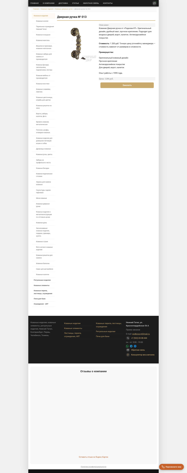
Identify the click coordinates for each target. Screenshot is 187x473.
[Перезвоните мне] (171, 467)
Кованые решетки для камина (44, 256)
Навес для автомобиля (44, 269)
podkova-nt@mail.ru (141, 334)
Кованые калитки (42, 274)
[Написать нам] (154, 3)
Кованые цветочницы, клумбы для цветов (44, 99)
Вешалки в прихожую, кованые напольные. (44, 47)
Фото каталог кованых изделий (44, 248)
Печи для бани (39, 299)
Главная (34, 3)
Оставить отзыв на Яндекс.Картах (93, 457)
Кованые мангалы (43, 40)
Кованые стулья (42, 241)
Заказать (127, 85)
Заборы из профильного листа (43, 161)
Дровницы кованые (43, 149)
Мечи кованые (41, 198)
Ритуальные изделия (42, 280)
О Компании (49, 3)
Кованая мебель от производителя (43, 77)
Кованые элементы (41, 285)
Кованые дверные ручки (64, 9)
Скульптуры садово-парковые (43, 191)
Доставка (63, 3)
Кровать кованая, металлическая (42, 123)
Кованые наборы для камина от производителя (44, 56)
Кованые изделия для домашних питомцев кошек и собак (44, 140)
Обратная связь (91, 3)
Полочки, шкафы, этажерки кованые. (43, 131)
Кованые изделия (47, 9)
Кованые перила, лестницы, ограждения (43, 292)
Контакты (108, 3)
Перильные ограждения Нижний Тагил (45, 28)
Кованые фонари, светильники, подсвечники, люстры (44, 67)
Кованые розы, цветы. (44, 154)
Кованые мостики (42, 84)
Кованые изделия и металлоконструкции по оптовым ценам (44, 214)
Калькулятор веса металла (140, 355)
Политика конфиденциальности (93, 467)
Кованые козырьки (43, 35)
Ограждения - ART (41, 304)
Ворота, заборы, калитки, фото (42, 115)
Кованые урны (41, 223)
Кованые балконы (43, 263)
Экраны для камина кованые (43, 183)
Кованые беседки (42, 168)
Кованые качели (42, 21)
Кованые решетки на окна (44, 107)
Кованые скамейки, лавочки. (43, 90)
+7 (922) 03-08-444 (139, 338)
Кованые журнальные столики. (44, 175)
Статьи (75, 3)
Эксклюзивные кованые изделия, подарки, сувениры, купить (43, 232)
